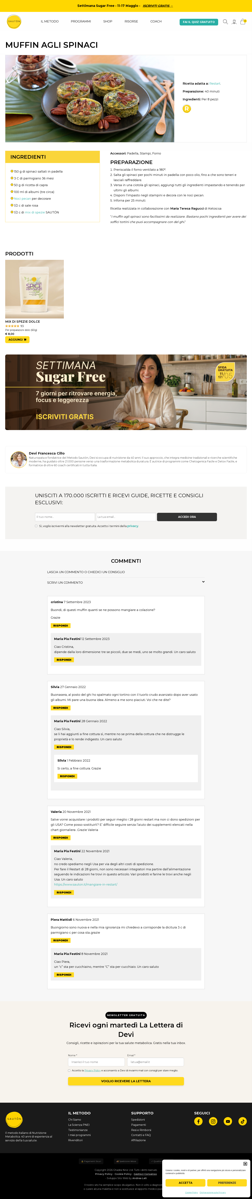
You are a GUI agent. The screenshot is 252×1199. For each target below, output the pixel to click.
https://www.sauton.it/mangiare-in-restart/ (85, 884)
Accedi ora (187, 517)
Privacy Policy (92, 1070)
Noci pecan (22, 199)
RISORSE (131, 21)
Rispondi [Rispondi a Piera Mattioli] (60, 940)
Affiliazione (138, 1140)
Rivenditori (75, 1140)
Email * (131, 1055)
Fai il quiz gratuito (199, 22)
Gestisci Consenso (145, 1174)
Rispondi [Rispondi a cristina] (60, 625)
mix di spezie (35, 212)
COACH (156, 21)
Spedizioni (138, 1119)
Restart (214, 83)
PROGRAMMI (81, 21)
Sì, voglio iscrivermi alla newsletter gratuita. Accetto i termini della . (87, 526)
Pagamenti (138, 1124)
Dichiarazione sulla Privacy (213, 1192)
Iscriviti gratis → (158, 6)
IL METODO (50, 21)
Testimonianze (78, 1130)
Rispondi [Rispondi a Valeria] (60, 837)
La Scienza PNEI (79, 1124)
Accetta (185, 1182)
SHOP (107, 21)
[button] (245, 1163)
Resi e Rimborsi (141, 1130)
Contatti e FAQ (141, 1135)
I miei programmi (79, 1135)
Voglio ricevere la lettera (126, 1081)
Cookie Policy (191, 1192)
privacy (132, 526)
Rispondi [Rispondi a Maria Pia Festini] (64, 659)
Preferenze (227, 1182)
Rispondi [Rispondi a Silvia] (60, 707)
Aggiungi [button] (16, 339)
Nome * (72, 1055)
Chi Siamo (74, 1119)
